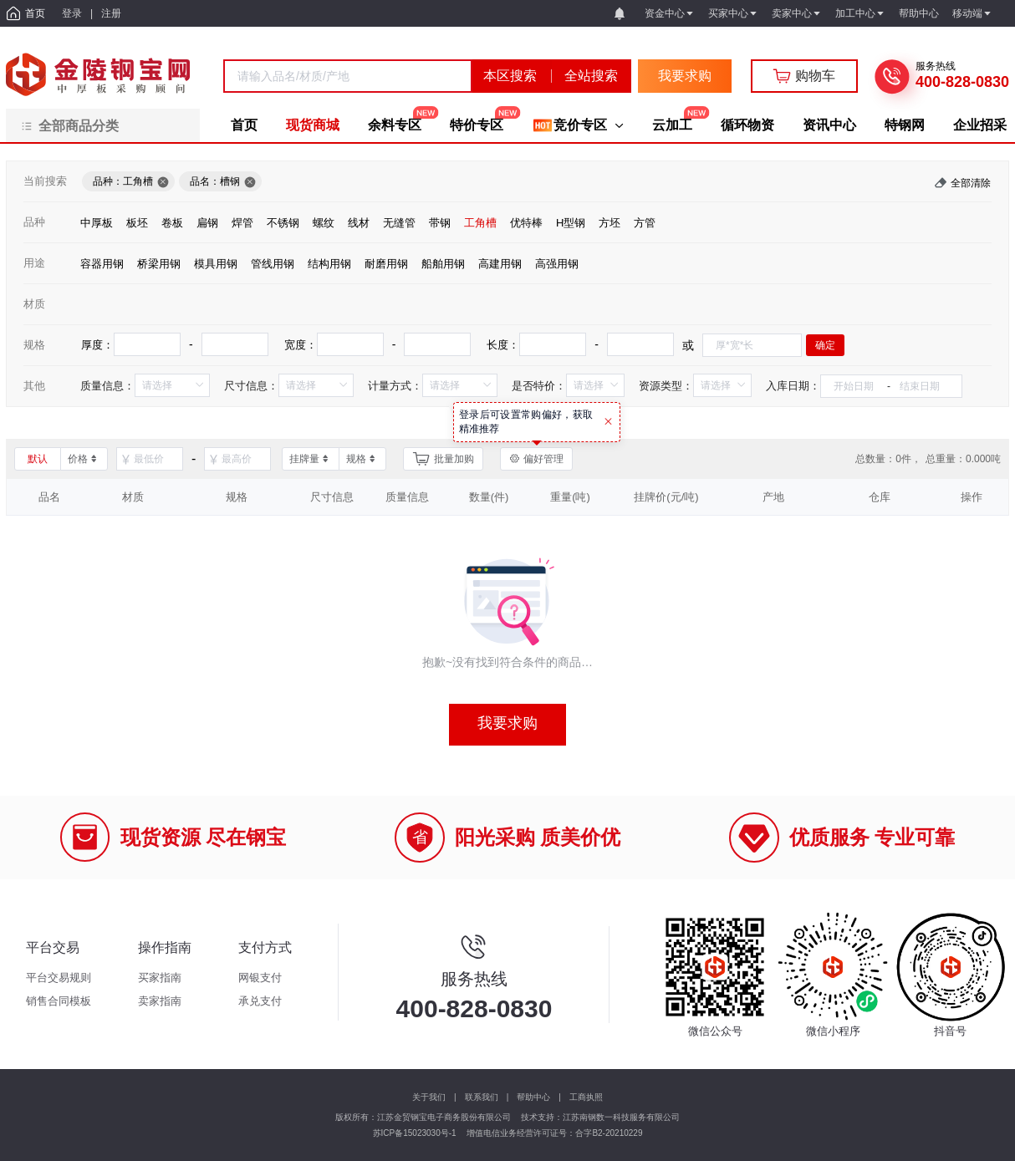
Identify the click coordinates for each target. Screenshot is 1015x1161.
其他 (34, 385)
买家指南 (159, 977)
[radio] (97, 222)
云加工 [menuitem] (672, 125)
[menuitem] (578, 125)
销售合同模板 (58, 1001)
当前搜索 (45, 181)
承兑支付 (260, 1001)
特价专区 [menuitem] (476, 125)
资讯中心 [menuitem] (829, 125)
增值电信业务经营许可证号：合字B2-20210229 (554, 1133)
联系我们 (481, 1097)
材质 (34, 304)
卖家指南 (159, 1001)
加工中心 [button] (860, 13)
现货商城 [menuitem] (312, 125)
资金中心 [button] (670, 13)
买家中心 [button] (733, 13)
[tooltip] (536, 422)
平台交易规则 (58, 977)
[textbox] (347, 76)
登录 (72, 13)
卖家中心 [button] (797, 13)
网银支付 (260, 977)
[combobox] (347, 76)
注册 (111, 13)
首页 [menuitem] (244, 125)
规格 (34, 345)
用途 (34, 263)
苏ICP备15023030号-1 (414, 1133)
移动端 (972, 13)
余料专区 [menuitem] (394, 125)
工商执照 (586, 1097)
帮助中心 (533, 1097)
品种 (34, 222)
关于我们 (429, 1097)
